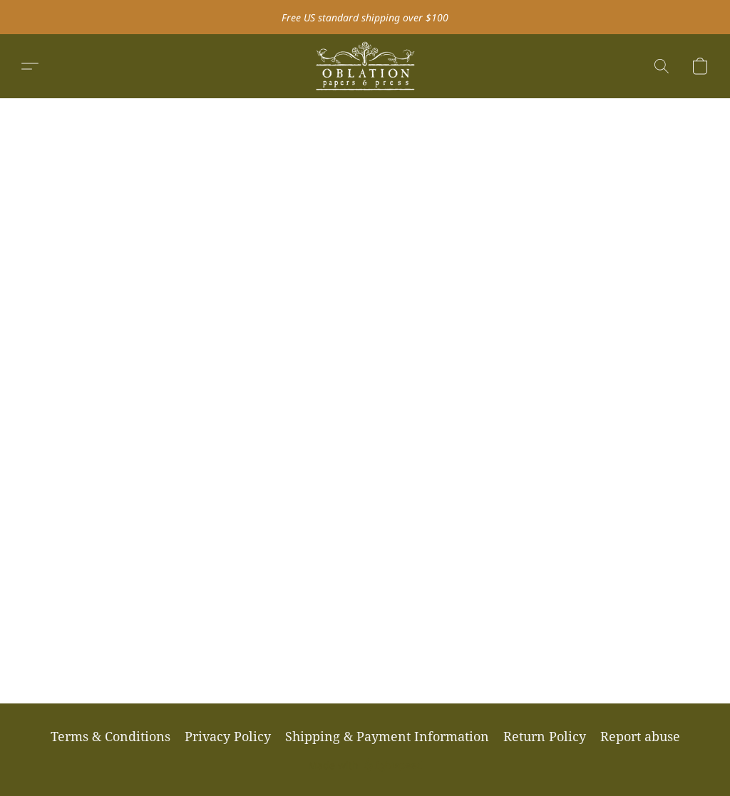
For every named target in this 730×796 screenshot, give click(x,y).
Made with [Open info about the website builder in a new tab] (365, 765)
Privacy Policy (228, 736)
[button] (365, 66)
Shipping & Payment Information (387, 736)
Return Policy (544, 736)
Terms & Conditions (110, 736)
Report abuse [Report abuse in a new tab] (640, 736)
